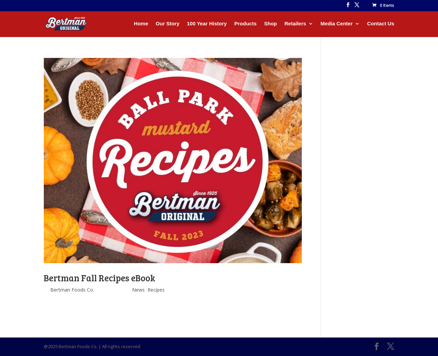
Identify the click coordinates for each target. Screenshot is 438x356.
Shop (270, 23)
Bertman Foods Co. (72, 289)
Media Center (337, 23)
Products (245, 23)
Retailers (295, 23)
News (138, 289)
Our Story (167, 23)
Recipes (156, 289)
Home (141, 23)
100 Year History (207, 23)
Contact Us (380, 23)
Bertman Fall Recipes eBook (99, 278)
